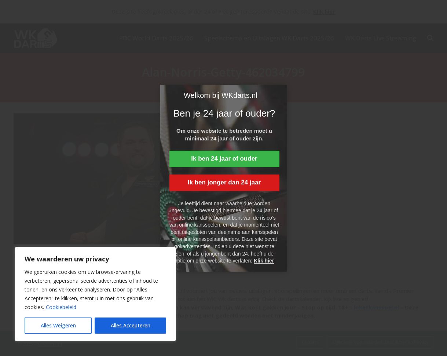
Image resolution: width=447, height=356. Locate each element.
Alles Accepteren (130, 325)
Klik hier (264, 261)
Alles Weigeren (58, 325)
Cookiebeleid (61, 307)
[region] (95, 294)
